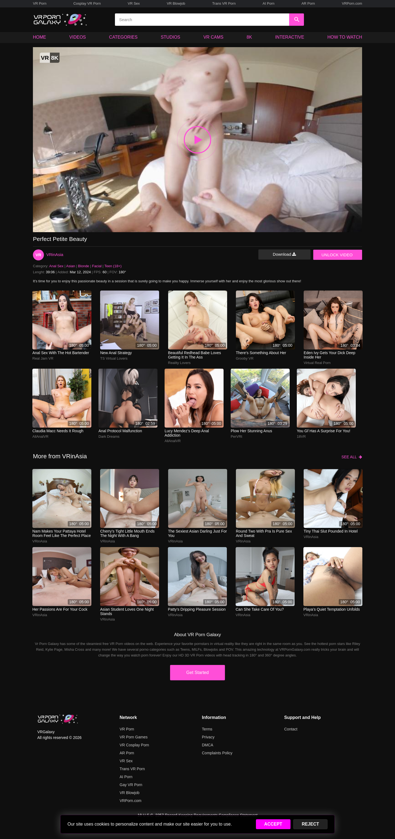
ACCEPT (273, 824)
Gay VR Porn (131, 785)
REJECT (310, 824)
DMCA (207, 745)
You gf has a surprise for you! (323, 431)
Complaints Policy (217, 753)
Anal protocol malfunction (120, 431)
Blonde (83, 266)
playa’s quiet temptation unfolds (331, 609)
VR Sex (134, 3)
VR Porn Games (134, 737)
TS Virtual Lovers (113, 358)
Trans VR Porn (224, 3)
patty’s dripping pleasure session (197, 609)
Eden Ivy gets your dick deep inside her (329, 355)
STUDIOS (170, 37)
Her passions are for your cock (60, 609)
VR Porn (39, 3)
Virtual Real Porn (317, 363)
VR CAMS (214, 37)
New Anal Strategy (116, 353)
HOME (39, 37)
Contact (290, 729)
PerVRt (236, 436)
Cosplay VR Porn (87, 3)
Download (284, 254)
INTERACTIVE (289, 37)
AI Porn (268, 3)
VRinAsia (54, 254)
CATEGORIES (123, 37)
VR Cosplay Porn (134, 745)
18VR (301, 436)
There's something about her (261, 353)
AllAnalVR (40, 436)
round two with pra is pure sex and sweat (264, 533)
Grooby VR (244, 358)
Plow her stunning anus (251, 431)
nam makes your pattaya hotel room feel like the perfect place (61, 533)
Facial (96, 266)
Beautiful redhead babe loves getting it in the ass (194, 355)
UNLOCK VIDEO (336, 254)
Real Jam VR (42, 358)
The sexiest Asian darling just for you (197, 533)
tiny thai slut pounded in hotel (331, 531)
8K (249, 37)
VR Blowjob (176, 3)
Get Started (197, 672)
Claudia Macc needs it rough (57, 431)
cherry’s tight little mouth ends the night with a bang (127, 533)
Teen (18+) (113, 266)
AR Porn (308, 3)
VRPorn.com (352, 3)
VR (38, 254)
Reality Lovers (179, 363)
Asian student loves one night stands (127, 611)
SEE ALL (352, 457)
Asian (70, 266)
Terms (207, 729)
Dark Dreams (109, 436)
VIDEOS (77, 37)
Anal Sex (56, 266)
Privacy (208, 737)
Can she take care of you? (260, 609)
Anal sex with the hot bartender (60, 353)
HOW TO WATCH (345, 37)
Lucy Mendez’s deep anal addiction (187, 433)
